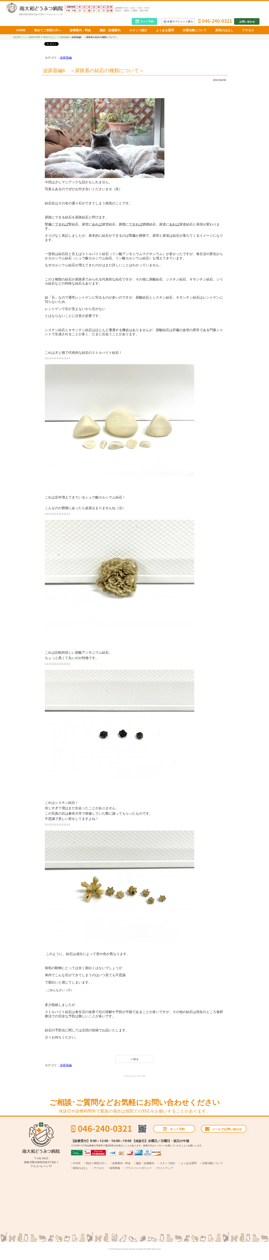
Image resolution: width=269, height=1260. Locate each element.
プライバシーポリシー (139, 1168)
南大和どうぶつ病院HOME (26, 37)
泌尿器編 (64, 37)
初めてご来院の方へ (47, 30)
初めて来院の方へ (96, 1163)
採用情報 (115, 1168)
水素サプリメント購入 (180, 21)
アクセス (248, 30)
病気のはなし (224, 30)
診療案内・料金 (80, 30)
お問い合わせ (247, 21)
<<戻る (134, 1059)
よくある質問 (165, 30)
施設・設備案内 (110, 30)
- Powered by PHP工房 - (134, 1076)
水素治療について (195, 30)
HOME (20, 30)
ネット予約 (147, 21)
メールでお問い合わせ (227, 1129)
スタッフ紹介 (138, 30)
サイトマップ (165, 1168)
